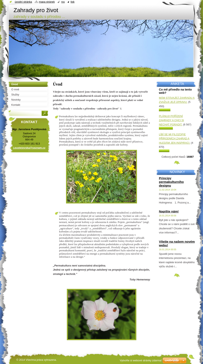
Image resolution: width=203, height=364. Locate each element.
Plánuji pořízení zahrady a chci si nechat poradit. (171, 120)
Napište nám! (169, 211)
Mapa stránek (47, 1)
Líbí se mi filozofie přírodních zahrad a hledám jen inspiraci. (174, 138)
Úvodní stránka (23, 1)
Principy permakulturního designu (171, 181)
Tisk (72, 1)
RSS (63, 1)
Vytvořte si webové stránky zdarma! (141, 360)
